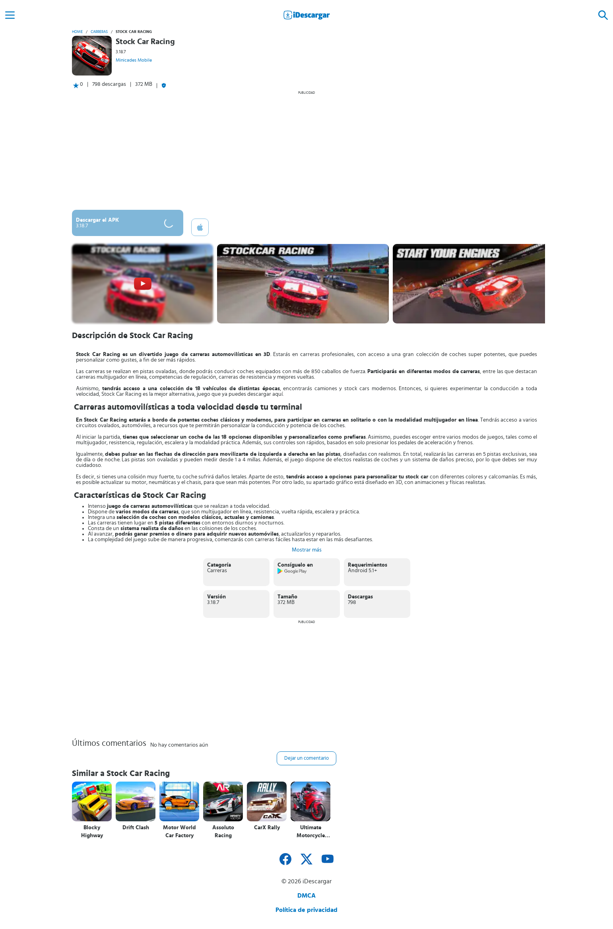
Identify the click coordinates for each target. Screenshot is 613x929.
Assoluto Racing (223, 831)
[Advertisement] (306, 150)
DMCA (306, 895)
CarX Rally (267, 827)
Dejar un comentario (306, 758)
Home (77, 32)
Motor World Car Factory (179, 831)
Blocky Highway (92, 831)
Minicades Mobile (134, 60)
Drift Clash (135, 827)
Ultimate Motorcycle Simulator (311, 832)
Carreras (99, 32)
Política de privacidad (306, 910)
